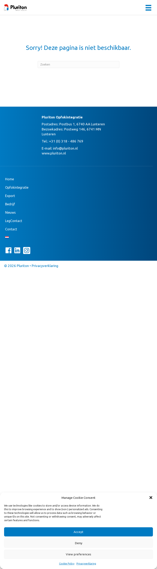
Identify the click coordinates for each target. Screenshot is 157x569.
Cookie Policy (66, 563)
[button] (151, 498)
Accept (78, 532)
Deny (78, 543)
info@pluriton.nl (65, 148)
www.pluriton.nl (54, 153)
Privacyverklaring (86, 563)
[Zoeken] (78, 64)
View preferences (78, 554)
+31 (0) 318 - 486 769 (66, 141)
